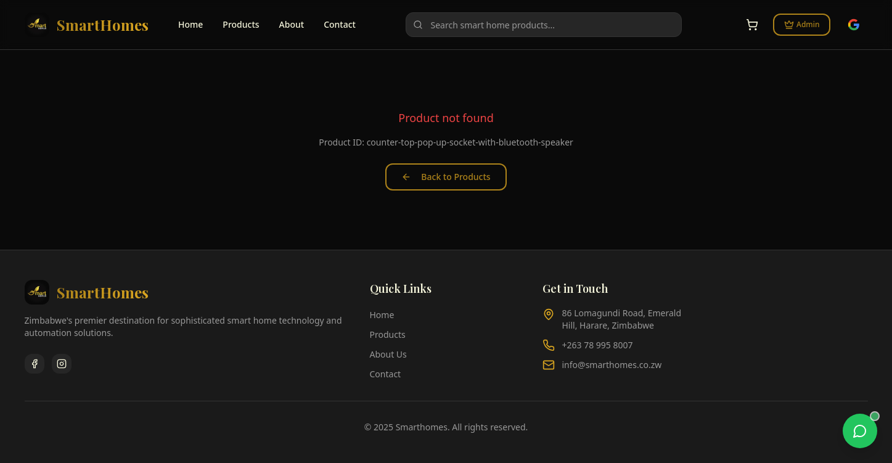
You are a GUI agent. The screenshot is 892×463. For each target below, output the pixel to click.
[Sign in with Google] (853, 24)
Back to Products (445, 176)
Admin (801, 24)
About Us (388, 354)
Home (190, 24)
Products (241, 24)
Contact (340, 24)
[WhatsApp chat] (860, 431)
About (292, 24)
